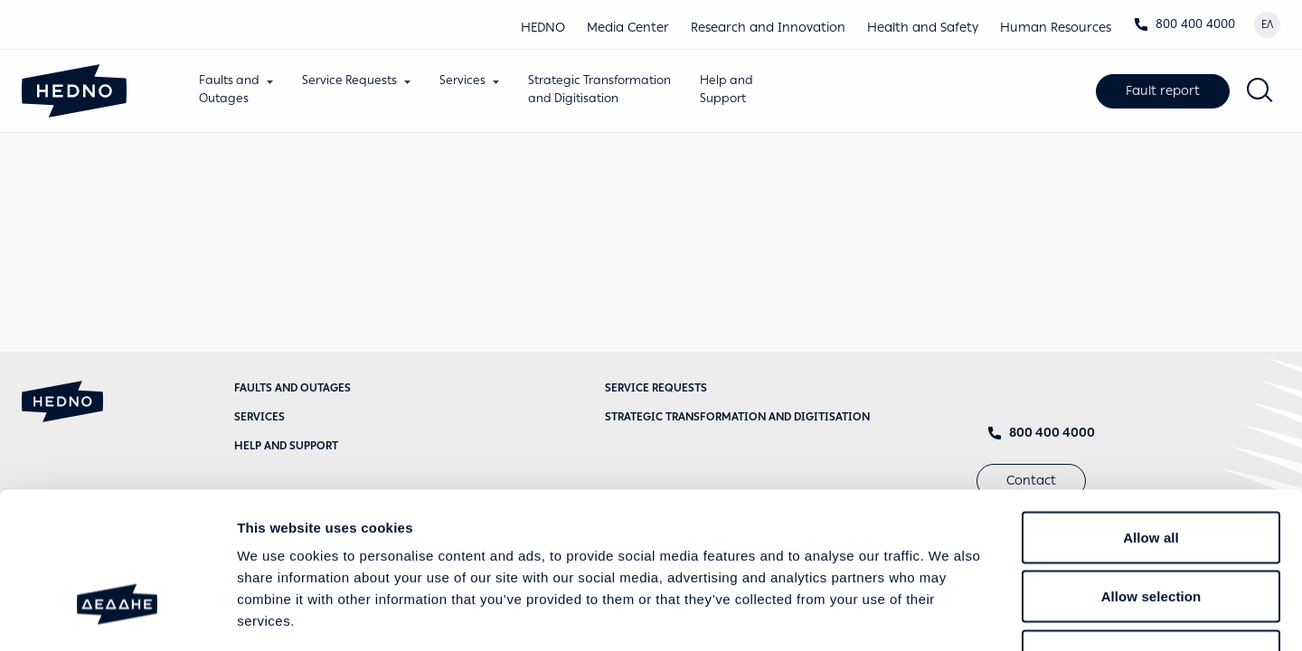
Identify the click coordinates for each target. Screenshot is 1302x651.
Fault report (1163, 92)
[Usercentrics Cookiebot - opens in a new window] (117, 615)
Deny (1150, 532)
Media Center (628, 27)
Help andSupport (735, 89)
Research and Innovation (768, 27)
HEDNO (543, 27)
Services (471, 80)
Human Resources (1055, 27)
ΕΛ (1267, 24)
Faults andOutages (238, 89)
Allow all (1151, 413)
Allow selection (1151, 473)
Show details (949, 615)
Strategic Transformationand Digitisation (608, 89)
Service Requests (358, 80)
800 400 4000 (1184, 24)
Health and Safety (922, 27)
